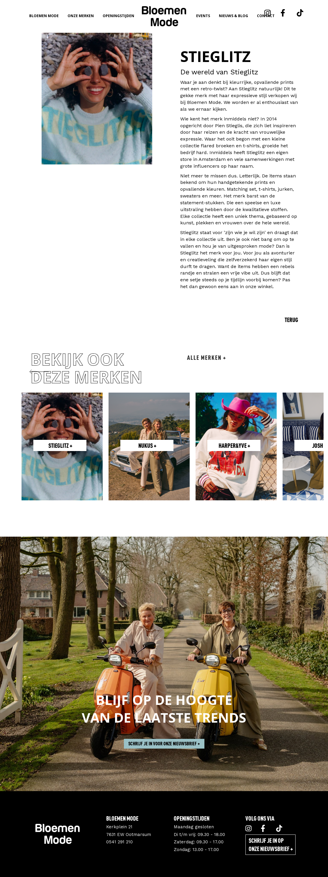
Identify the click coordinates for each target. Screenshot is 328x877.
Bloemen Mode (44, 15)
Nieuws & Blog (233, 15)
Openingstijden (118, 15)
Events (203, 15)
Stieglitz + (60, 445)
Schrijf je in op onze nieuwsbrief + (271, 844)
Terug (291, 319)
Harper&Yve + (234, 445)
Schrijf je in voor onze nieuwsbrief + (164, 761)
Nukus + (147, 445)
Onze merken (81, 15)
